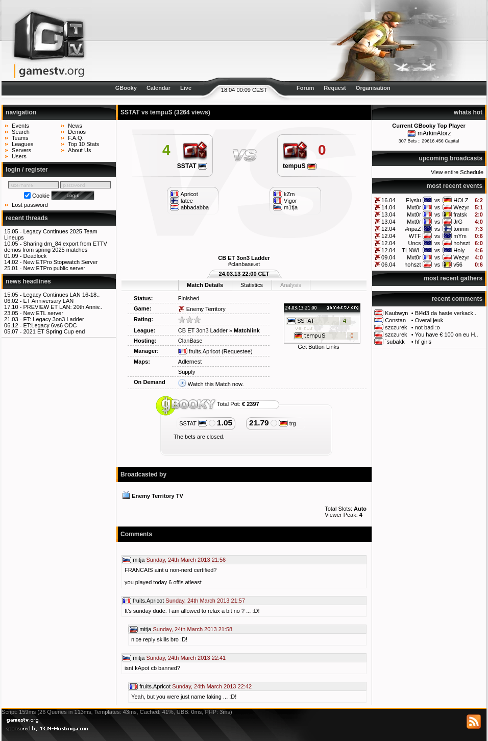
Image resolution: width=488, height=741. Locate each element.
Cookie (41, 196)
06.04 (388, 264)
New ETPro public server (54, 268)
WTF (415, 236)
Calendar (158, 88)
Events (20, 126)
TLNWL (411, 250)
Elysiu (413, 200)
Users (19, 156)
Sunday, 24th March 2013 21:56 (186, 560)
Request (335, 88)
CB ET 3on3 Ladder (244, 258)
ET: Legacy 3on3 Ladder (53, 319)
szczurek (396, 327)
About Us (79, 150)
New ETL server (43, 313)
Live (185, 88)
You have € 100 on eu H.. (446, 334)
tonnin (461, 229)
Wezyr (461, 207)
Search (21, 132)
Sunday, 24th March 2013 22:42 (212, 686)
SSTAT (192, 166)
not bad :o (427, 327)
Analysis (290, 285)
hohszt (461, 243)
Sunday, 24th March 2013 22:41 (186, 658)
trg (287, 423)
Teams (20, 138)
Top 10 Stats (83, 144)
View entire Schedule (457, 172)
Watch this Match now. (216, 384)
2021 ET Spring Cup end (54, 331)
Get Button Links (318, 347)
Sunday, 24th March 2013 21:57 (205, 600)
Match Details (205, 285)
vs (437, 200)
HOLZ (460, 200)
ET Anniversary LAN (48, 301)
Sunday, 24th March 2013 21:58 (192, 629)
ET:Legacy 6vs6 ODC (50, 325)
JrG (457, 222)
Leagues (22, 144)
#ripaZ (413, 229)
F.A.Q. (76, 138)
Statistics (251, 285)
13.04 (388, 214)
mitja (138, 560)
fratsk (460, 214)
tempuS (299, 166)
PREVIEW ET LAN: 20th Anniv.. (62, 307)
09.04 (388, 257)
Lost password (30, 205)
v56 (457, 264)
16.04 (388, 200)
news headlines (28, 281)
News (75, 126)
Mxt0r (414, 207)
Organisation (373, 88)
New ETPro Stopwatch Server (60, 262)
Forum (305, 88)
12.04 (388, 229)
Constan (395, 320)
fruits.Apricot (199, 351)
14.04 (388, 207)
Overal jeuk (429, 320)
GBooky (126, 88)
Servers (21, 150)
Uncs (414, 243)
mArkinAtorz (434, 133)
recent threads (27, 218)
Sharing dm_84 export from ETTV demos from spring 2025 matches (55, 247)
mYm (460, 236)
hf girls (423, 342)
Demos (77, 132)
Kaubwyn (396, 313)
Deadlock (34, 256)
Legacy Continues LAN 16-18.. (61, 295)
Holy (459, 250)
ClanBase (190, 341)
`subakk (395, 342)
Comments (136, 534)
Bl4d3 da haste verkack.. (445, 313)
